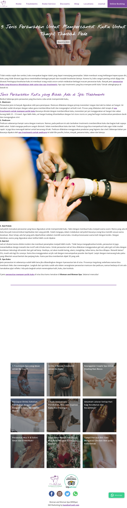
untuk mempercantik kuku (23, 111)
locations (88, 3)
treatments (32, 3)
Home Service (49, 3)
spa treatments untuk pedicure (32, 132)
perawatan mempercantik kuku (20, 274)
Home (19, 3)
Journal (101, 3)
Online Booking (117, 3)
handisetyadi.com (71, 505)
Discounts (65, 3)
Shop (76, 3)
